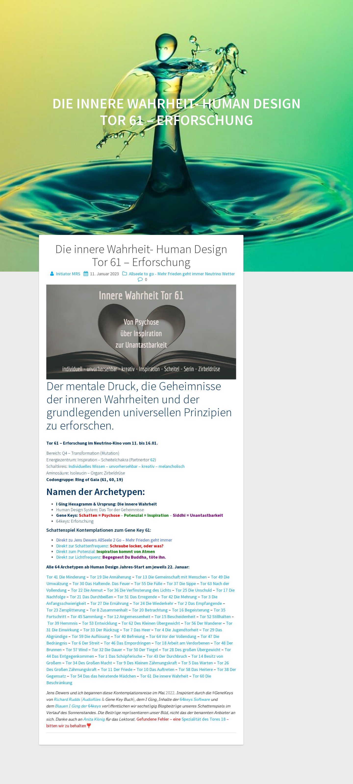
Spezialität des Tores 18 (204, 719)
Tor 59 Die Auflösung (91, 636)
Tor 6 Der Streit (85, 643)
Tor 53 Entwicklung (100, 623)
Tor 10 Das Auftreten (155, 669)
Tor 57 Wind (77, 649)
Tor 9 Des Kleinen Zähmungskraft (146, 663)
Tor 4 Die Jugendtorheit (176, 630)
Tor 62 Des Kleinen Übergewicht (151, 623)
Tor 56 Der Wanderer (203, 623)
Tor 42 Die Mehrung (179, 597)
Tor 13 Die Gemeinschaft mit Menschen (171, 577)
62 (152, 459)
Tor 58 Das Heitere (195, 669)
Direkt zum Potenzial (75, 551)
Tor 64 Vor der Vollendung (172, 636)
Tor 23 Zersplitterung (65, 610)
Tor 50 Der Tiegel (142, 649)
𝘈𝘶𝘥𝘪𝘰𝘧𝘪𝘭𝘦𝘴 (91, 699)
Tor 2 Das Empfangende (199, 603)
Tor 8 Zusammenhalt (108, 610)
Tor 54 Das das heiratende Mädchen (103, 676)
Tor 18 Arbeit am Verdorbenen (182, 643)
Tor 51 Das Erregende (137, 597)
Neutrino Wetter (220, 274)
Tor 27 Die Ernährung (109, 603)
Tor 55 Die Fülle (148, 583)
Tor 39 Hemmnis (62, 623)
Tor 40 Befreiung (130, 636)
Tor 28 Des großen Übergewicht (191, 649)
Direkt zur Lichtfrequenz (78, 557)
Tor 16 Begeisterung (190, 610)
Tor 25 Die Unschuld (193, 590)
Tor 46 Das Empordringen (127, 643)
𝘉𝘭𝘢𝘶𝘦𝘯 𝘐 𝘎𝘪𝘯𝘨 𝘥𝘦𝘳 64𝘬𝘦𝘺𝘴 (78, 706)
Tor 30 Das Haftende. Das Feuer (101, 583)
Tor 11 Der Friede (116, 669)
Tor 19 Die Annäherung (110, 577)
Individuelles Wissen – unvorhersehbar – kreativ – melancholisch (126, 466)
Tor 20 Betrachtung (150, 610)
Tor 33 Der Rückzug (101, 630)
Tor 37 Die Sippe (181, 583)
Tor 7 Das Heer (137, 630)
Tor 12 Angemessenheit (128, 616)
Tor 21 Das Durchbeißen (91, 597)
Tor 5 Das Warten (197, 663)
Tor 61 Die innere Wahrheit (164, 676)
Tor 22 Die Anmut (87, 590)
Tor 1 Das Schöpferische (120, 656)
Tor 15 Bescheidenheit (175, 616)
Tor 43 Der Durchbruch (166, 656)
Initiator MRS (68, 274)
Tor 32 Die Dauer (107, 649)
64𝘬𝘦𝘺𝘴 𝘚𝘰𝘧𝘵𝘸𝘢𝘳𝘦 (195, 699)
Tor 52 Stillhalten (215, 616)
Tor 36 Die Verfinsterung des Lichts (139, 590)
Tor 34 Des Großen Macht (88, 663)
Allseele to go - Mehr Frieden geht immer (166, 274)
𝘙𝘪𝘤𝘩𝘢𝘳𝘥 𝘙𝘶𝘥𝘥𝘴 (67, 699)
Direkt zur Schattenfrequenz (82, 546)
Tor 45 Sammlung (86, 616)
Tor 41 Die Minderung (66, 577)
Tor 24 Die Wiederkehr (153, 603)
